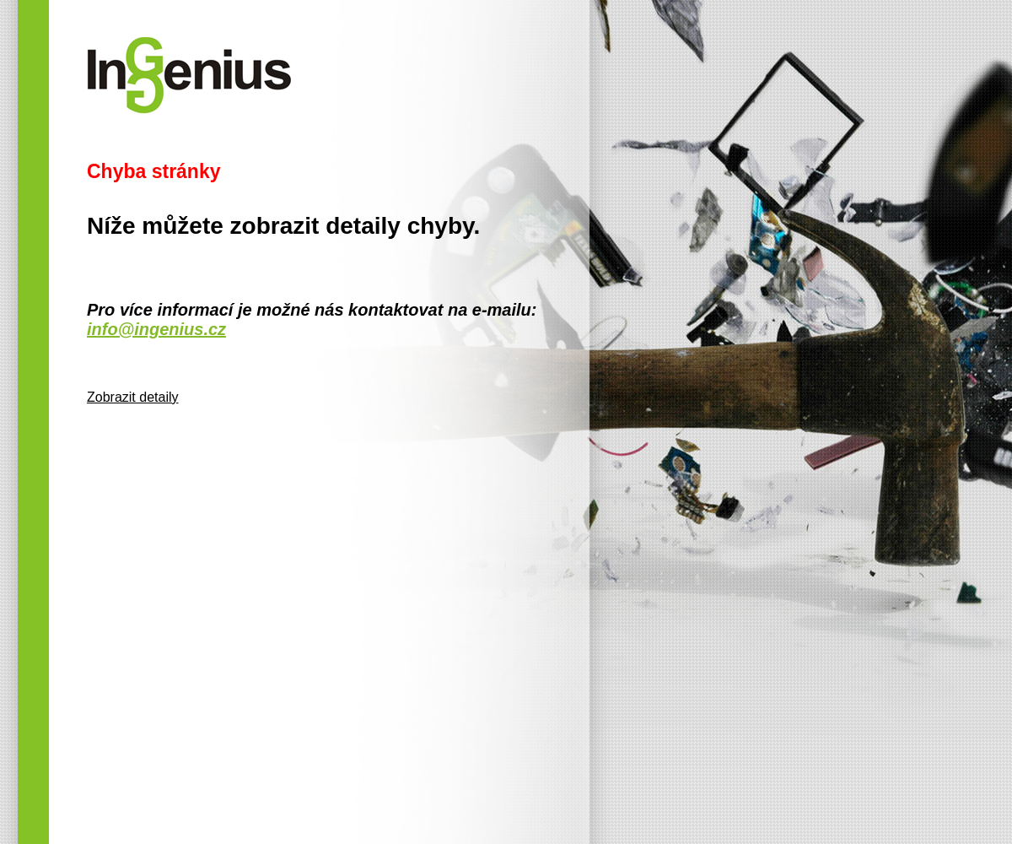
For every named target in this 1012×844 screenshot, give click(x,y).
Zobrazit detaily (133, 397)
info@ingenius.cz (156, 329)
